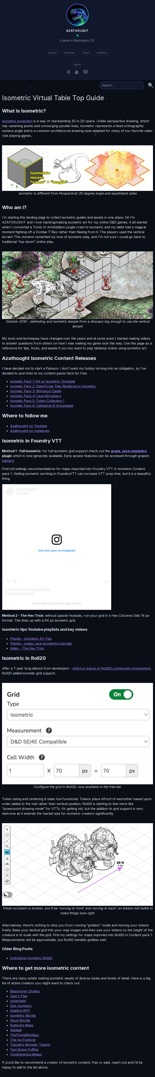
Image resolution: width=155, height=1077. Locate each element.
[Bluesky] (85, 72)
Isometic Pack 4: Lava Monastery (35, 396)
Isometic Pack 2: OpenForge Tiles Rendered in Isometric (53, 386)
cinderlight (18, 1001)
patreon (8, 461)
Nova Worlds (20, 1020)
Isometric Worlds (23, 1015)
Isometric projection (17, 121)
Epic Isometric (21, 1006)
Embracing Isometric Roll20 (31, 958)
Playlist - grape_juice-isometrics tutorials (41, 643)
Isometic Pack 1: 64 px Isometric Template (42, 381)
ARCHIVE (69, 52)
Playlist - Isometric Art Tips (31, 639)
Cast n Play (18, 996)
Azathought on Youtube (28, 426)
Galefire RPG (20, 1011)
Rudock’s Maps (22, 1025)
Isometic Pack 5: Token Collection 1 (37, 401)
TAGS (86, 52)
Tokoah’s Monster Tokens (30, 1045)
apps (77, 64)
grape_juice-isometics (129, 451)
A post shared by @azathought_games (56, 603)
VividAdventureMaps (26, 1054)
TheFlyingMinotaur (24, 1035)
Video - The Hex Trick (27, 648)
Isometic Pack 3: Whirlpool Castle (35, 391)
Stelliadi (16, 1030)
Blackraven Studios (25, 991)
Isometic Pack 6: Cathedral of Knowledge (41, 406)
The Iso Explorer (23, 1040)
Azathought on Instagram (29, 431)
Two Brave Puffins (24, 1049)
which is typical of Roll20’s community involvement (111, 668)
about (52, 52)
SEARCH (102, 52)
